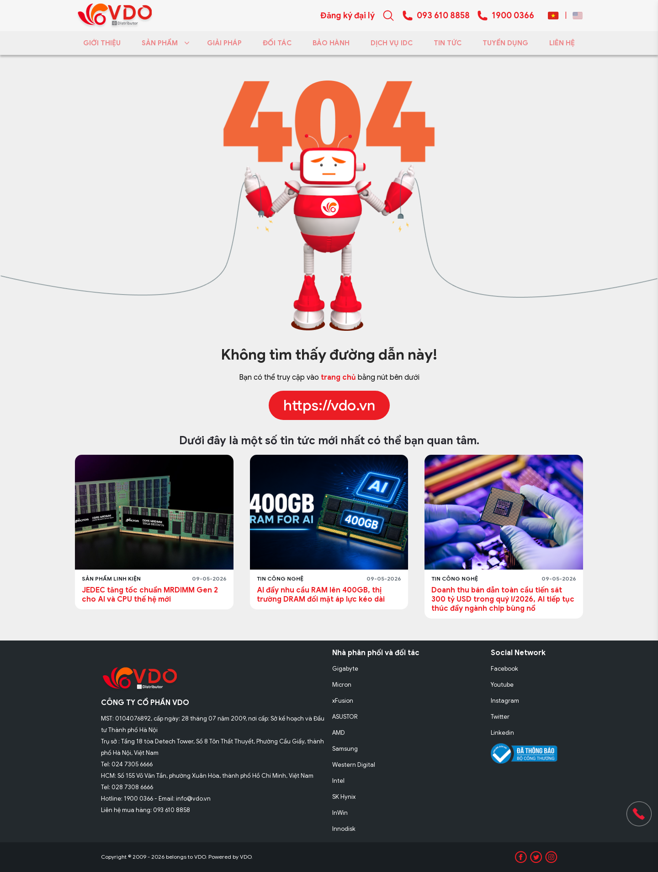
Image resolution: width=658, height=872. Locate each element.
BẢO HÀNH (331, 43)
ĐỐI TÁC (277, 43)
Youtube (502, 685)
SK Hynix (344, 797)
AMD (338, 733)
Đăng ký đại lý (347, 15)
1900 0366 (513, 15)
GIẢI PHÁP (224, 43)
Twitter (500, 717)
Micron (341, 685)
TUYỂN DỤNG (505, 43)
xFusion (342, 701)
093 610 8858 (443, 15)
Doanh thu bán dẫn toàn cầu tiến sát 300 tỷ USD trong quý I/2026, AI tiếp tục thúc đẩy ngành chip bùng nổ (502, 599)
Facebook (504, 669)
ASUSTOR (345, 717)
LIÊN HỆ (562, 43)
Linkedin (502, 733)
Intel (338, 781)
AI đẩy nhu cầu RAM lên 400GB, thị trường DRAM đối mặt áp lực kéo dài (321, 595)
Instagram (505, 701)
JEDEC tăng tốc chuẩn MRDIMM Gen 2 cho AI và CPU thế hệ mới (150, 595)
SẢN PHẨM (164, 43)
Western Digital (353, 765)
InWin (340, 813)
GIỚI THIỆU (102, 43)
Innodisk (344, 829)
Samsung (345, 749)
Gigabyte (345, 669)
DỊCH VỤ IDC (392, 43)
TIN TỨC (448, 43)
